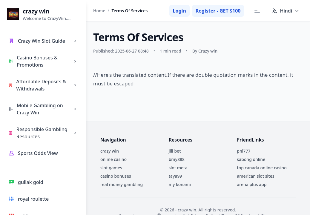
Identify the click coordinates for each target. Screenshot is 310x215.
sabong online (251, 159)
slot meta (178, 168)
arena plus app (251, 184)
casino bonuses (115, 176)
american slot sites (255, 176)
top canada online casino (261, 168)
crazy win (109, 151)
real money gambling (121, 184)
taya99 (175, 176)
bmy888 (177, 159)
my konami (180, 184)
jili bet (175, 151)
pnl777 (243, 151)
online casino (113, 159)
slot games (111, 168)
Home (99, 10)
